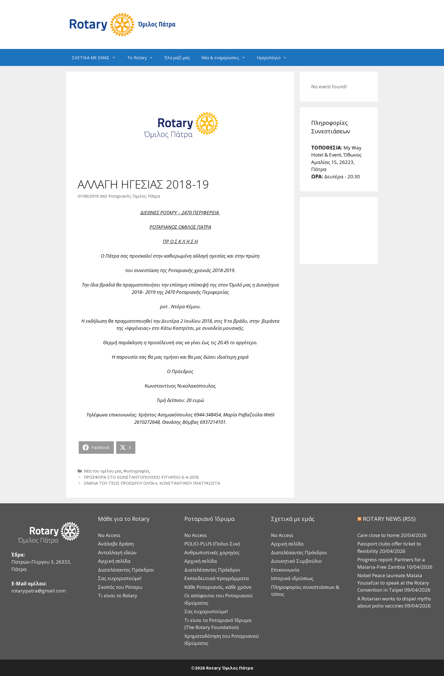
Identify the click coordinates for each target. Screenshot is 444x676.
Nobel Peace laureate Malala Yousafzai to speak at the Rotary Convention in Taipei (393, 582)
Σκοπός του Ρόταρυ (120, 587)
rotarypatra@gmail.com (38, 590)
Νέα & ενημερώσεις (226, 57)
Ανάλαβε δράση (116, 543)
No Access (109, 535)
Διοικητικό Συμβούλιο (296, 561)
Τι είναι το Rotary (117, 595)
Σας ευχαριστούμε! (119, 578)
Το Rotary (143, 57)
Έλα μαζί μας (177, 57)
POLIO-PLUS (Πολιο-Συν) (212, 543)
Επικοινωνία (285, 569)
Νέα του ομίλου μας (103, 471)
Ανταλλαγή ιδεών (117, 552)
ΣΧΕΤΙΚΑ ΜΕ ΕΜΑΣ (96, 57)
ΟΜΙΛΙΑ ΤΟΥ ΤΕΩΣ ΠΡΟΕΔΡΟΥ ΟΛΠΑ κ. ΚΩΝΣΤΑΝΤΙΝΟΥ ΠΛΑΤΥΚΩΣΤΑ (152, 483)
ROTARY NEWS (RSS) (389, 519)
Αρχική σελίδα (114, 561)
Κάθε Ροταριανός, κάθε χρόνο (217, 587)
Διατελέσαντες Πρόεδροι (126, 569)
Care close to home (378, 535)
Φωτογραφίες (136, 471)
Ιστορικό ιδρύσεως (292, 578)
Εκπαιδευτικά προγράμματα (216, 578)
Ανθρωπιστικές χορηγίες (212, 552)
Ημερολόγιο (275, 57)
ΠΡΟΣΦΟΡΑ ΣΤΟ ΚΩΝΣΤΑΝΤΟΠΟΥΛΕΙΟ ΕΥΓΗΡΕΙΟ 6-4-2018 (141, 477)
